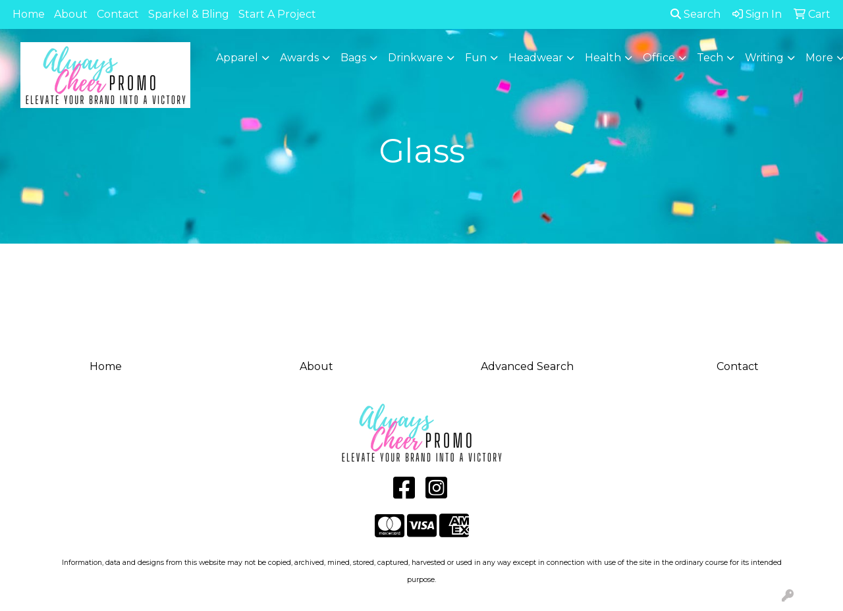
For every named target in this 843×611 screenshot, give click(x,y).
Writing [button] (764, 57)
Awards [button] (299, 57)
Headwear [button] (535, 57)
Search (695, 14)
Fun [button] (476, 57)
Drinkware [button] (415, 57)
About (71, 14)
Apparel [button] (237, 57)
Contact (118, 14)
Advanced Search (527, 366)
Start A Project (277, 14)
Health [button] (603, 57)
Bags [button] (353, 57)
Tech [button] (710, 57)
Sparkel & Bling (188, 14)
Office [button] (659, 57)
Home (29, 14)
